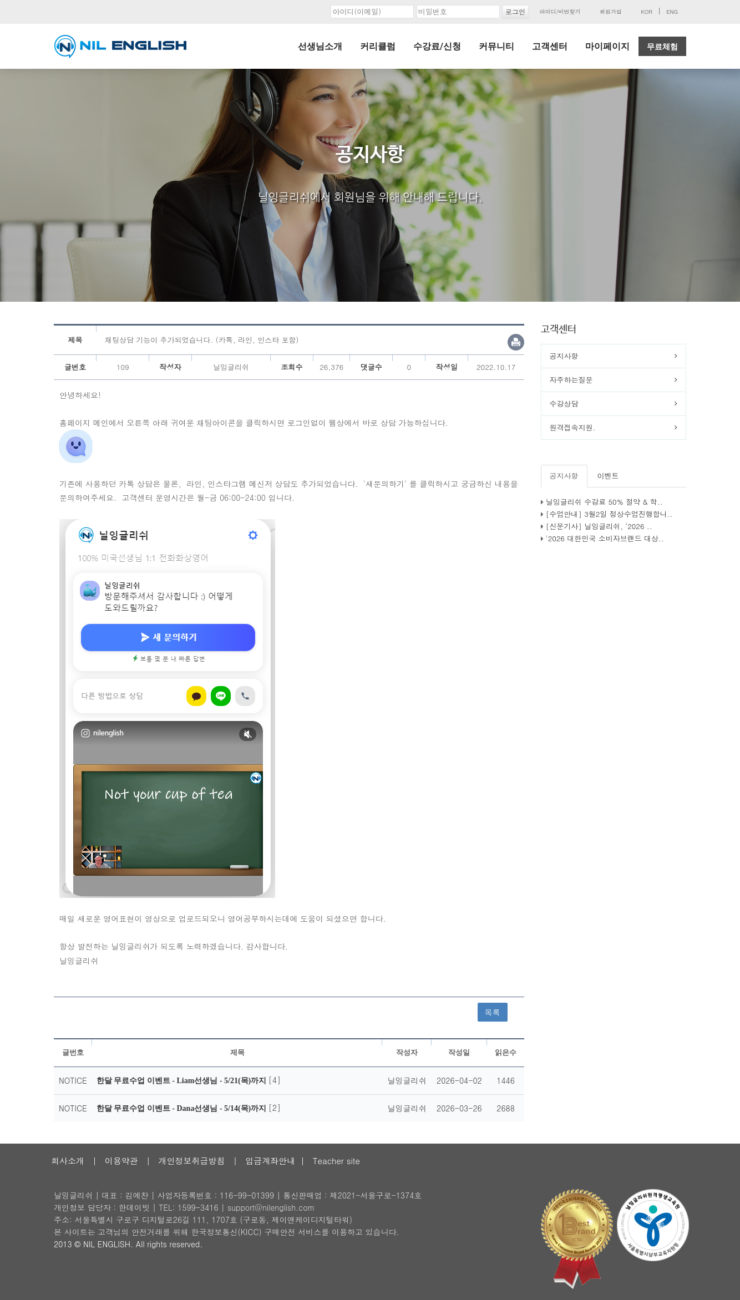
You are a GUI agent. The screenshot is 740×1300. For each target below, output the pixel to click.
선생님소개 (320, 46)
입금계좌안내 (270, 1160)
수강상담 (564, 403)
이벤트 (608, 475)
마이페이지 (607, 46)
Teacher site (336, 1160)
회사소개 (67, 1160)
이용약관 (121, 1160)
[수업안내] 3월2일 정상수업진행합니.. (609, 514)
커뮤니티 (496, 46)
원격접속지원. (573, 427)
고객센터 (549, 46)
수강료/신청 (437, 46)
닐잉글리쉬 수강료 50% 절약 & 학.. (604, 501)
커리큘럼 (378, 46)
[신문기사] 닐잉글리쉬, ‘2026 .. (599, 526)
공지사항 (564, 356)
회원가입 (611, 12)
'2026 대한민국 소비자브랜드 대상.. (605, 538)
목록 (492, 1012)
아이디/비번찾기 (559, 12)
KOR (646, 12)
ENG (672, 12)
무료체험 (662, 46)
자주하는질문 (571, 379)
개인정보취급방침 (191, 1160)
